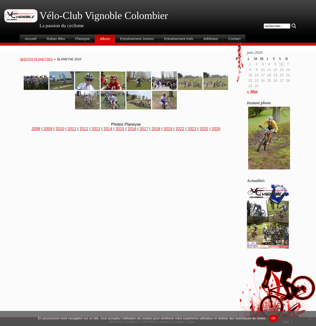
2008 (35, 129)
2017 (143, 129)
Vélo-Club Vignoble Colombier (104, 15)
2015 (120, 129)
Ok (273, 318)
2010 (60, 129)
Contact (234, 39)
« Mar (252, 91)
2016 (132, 129)
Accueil (30, 39)
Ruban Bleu (55, 39)
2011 (71, 129)
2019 (167, 129)
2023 (192, 129)
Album (105, 39)
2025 (203, 129)
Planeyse (82, 39)
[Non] (309, 318)
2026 (216, 129)
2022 (180, 129)
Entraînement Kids (178, 39)
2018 (156, 129)
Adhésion (210, 39)
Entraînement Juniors (137, 39)
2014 (107, 129)
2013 (96, 129)
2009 (47, 129)
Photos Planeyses (36, 59)
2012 (83, 129)
